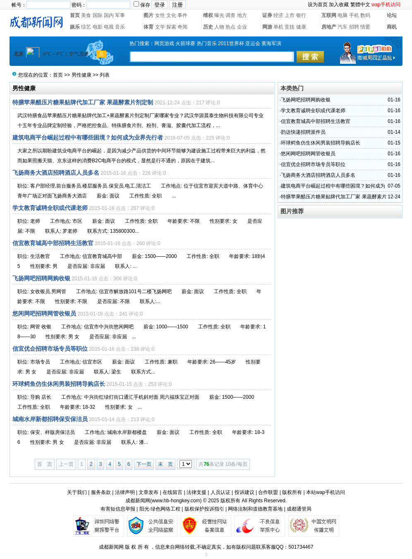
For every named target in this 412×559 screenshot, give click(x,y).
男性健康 (81, 75)
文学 (160, 27)
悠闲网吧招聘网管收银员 (44, 313)
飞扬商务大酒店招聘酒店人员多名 (55, 172)
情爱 (365, 27)
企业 (242, 27)
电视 (109, 27)
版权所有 (292, 492)
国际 (98, 15)
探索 (171, 27)
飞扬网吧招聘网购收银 (41, 278)
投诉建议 (244, 492)
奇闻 (182, 27)
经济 (278, 15)
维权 (208, 15)
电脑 (342, 15)
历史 (208, 27)
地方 (242, 15)
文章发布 (148, 492)
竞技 (290, 27)
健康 (301, 27)
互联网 (328, 15)
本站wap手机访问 (325, 492)
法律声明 (125, 492)
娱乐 (75, 27)
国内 (109, 15)
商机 (392, 27)
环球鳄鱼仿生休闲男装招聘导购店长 (58, 384)
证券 (267, 15)
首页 (75, 15)
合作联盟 (268, 492)
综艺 (86, 27)
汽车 (342, 27)
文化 (171, 15)
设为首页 (318, 4)
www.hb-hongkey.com (176, 501)
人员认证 (220, 492)
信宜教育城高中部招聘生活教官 (52, 243)
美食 (86, 15)
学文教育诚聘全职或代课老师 (50, 208)
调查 (230, 15)
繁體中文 (360, 4)
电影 (98, 27)
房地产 (328, 27)
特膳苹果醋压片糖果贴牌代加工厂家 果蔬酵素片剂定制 (82, 102)
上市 (290, 15)
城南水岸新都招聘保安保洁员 (50, 419)
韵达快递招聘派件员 (303, 132)
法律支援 (196, 492)
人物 (219, 27)
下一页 (144, 464)
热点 (230, 27)
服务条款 (101, 492)
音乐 (120, 27)
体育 (148, 27)
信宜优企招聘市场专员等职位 (50, 348)
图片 (148, 15)
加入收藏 (339, 4)
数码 (365, 15)
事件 (182, 15)
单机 (278, 27)
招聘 (354, 27)
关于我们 (77, 492)
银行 (301, 15)
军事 (120, 15)
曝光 (219, 15)
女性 (160, 15)
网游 (267, 27)
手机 (354, 15)
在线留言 (172, 492)
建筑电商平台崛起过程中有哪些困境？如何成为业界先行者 (87, 137)
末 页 (165, 464)
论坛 (392, 15)
